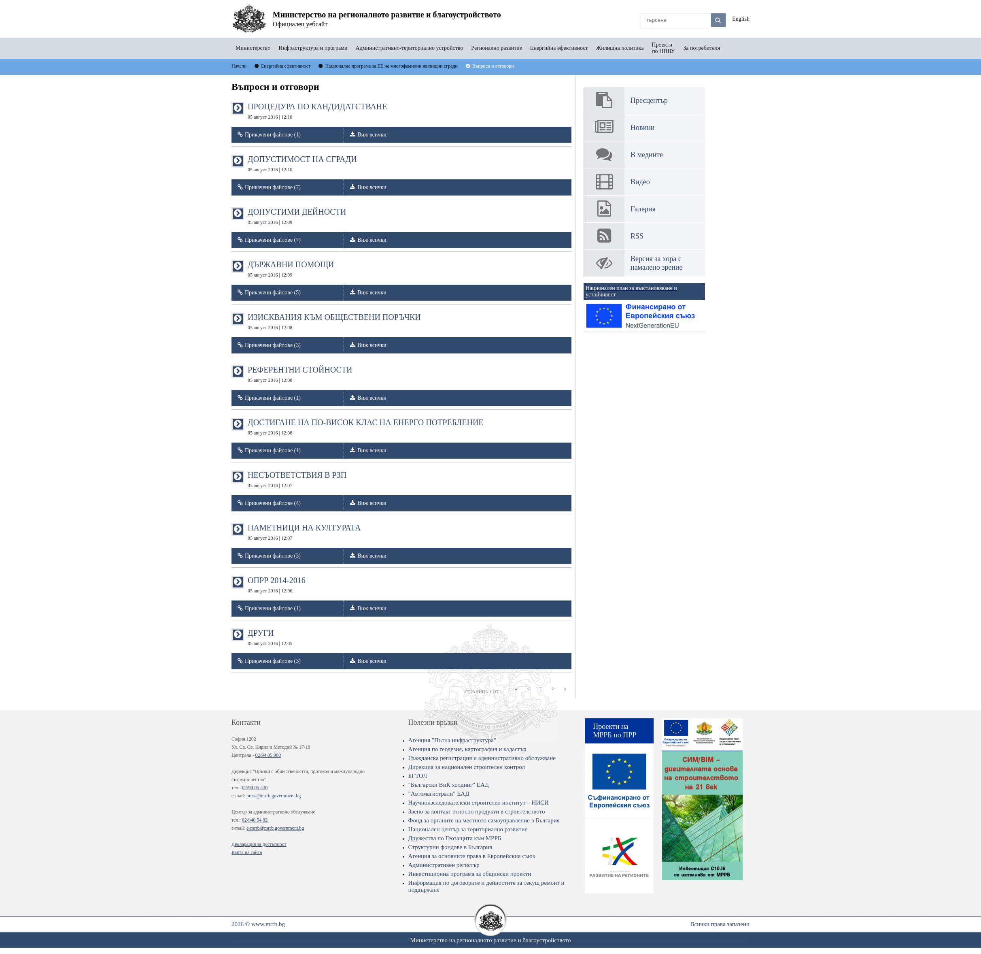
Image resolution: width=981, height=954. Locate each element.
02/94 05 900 (268, 755)
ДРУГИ (270, 637)
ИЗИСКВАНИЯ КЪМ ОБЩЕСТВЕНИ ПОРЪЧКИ (334, 321)
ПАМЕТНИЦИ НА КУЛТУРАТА (304, 532)
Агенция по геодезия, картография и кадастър (467, 749)
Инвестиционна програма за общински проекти (469, 874)
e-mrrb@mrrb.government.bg (275, 828)
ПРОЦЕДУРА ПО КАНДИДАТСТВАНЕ (317, 111)
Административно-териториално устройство (409, 48)
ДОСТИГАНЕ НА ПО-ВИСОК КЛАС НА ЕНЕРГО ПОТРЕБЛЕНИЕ (366, 427)
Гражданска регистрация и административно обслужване (482, 758)
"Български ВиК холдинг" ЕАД (448, 785)
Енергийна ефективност (559, 48)
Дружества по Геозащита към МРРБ (454, 838)
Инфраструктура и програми (312, 48)
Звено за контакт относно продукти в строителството (476, 811)
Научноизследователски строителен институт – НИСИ (478, 802)
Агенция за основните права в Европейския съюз (471, 856)
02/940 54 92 (255, 820)
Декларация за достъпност (258, 844)
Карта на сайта (246, 852)
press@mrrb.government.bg (273, 796)
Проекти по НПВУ (663, 48)
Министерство (253, 48)
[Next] (553, 689)
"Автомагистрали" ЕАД (438, 793)
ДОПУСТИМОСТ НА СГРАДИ (302, 163)
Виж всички (371, 135)
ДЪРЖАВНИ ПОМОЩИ (291, 269)
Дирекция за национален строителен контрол (466, 767)
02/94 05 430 (255, 787)
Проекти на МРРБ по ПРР (614, 730)
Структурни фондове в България (450, 847)
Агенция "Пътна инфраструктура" (452, 740)
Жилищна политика (620, 48)
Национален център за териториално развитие (468, 829)
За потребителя (701, 48)
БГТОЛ (417, 776)
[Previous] (528, 689)
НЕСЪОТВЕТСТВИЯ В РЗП (297, 479)
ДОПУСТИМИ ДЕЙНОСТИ (297, 216)
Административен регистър (444, 865)
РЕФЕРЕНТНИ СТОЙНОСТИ (300, 374)
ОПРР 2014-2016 (277, 585)
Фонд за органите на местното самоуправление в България (484, 820)
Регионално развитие (496, 48)
